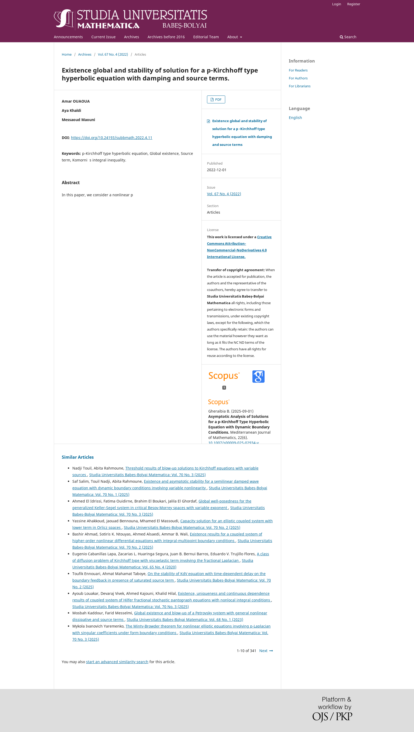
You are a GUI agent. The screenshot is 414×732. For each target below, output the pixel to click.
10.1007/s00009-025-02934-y (233, 442)
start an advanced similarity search (117, 661)
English (295, 117)
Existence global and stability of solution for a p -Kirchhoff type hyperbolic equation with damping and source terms (242, 132)
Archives (131, 36)
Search (348, 36)
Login (336, 4)
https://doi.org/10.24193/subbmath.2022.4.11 (111, 137)
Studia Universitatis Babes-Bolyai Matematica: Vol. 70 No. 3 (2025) (147, 474)
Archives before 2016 (166, 36)
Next (263, 650)
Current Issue (103, 36)
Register (353, 4)
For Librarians (299, 86)
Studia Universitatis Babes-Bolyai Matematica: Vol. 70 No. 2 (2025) (182, 527)
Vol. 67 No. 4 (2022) (113, 54)
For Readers (298, 70)
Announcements (68, 36)
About (233, 36)
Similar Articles (78, 457)
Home (67, 54)
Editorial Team (206, 36)
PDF (218, 99)
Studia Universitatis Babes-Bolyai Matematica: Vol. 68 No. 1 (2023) (185, 619)
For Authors (298, 78)
